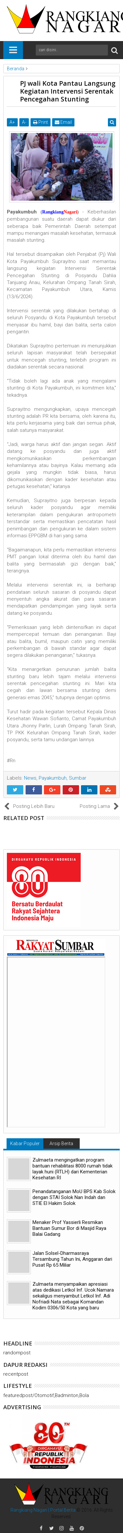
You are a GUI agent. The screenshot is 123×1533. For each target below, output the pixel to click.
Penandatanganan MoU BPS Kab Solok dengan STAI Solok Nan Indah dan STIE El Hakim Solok (73, 1197)
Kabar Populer (25, 1143)
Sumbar (77, 778)
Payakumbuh (53, 778)
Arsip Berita (61, 1143)
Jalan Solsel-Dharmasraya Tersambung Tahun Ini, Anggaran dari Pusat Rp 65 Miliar (72, 1259)
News (30, 778)
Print (40, 122)
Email (63, 122)
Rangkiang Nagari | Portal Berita (42, 1510)
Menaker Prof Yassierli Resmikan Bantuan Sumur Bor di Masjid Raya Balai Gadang (69, 1228)
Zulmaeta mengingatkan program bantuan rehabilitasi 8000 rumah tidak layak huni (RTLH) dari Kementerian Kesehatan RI (72, 1169)
